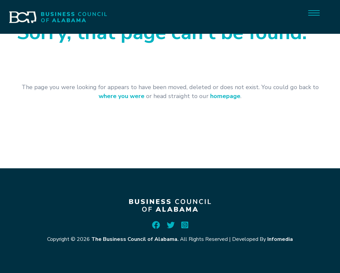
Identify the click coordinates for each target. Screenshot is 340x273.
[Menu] (314, 12)
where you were (121, 96)
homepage (225, 96)
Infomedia (280, 239)
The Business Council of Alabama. (135, 239)
